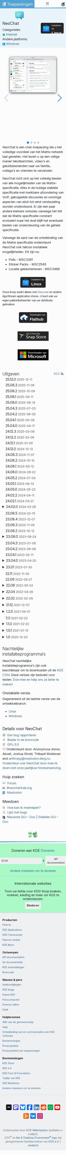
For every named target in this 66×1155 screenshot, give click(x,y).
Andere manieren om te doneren (33, 871)
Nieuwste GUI (16, 817)
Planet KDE (8, 994)
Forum (11, 783)
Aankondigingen (11, 984)
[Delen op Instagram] (40, 1114)
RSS (59, 374)
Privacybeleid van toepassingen (21, 1050)
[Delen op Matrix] (9, 1105)
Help (5, 1027)
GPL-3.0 (13, 744)
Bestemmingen (11, 1040)
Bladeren (33, 905)
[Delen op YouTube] (57, 1105)
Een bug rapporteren (21, 735)
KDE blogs (8, 989)
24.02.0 (21, 507)
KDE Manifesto (10, 1083)
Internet (9, 34)
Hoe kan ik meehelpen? (24, 807)
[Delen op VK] (33, 1114)
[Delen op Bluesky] (22, 1105)
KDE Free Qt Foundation (16, 1073)
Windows (10, 44)
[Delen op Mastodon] (16, 1105)
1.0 (17, 637)
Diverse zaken (10, 1004)
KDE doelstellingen (13, 967)
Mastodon (14, 792)
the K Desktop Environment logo (36, 1137)
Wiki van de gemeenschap (18, 1022)
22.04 (19, 592)
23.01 (19, 567)
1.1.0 (17, 624)
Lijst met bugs (17, 812)
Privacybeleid (10, 1045)
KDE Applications (12, 929)
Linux (12, 711)
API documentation (13, 957)
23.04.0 (21, 560)
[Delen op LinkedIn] (36, 1105)
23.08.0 (21, 536)
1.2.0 (18, 611)
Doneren (48, 850)
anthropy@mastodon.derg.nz (29, 758)
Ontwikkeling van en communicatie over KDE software (28, 1033)
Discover (43, 292)
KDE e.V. (7, 1068)
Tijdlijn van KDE (11, 1078)
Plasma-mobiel (11, 939)
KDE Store (8, 1063)
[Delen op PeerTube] (26, 1114)
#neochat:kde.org (19, 788)
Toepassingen (17, 5)
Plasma (6, 924)
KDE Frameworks (12, 934)
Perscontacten (11, 999)
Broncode (8, 972)
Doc (32, 817)
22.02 (19, 598)
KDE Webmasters (37, 1130)
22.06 (19, 585)
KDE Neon (8, 944)
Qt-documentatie (12, 962)
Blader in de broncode (23, 740)
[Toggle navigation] (47, 4)
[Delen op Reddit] (43, 1105)
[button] (28, 143)
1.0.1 (17, 630)
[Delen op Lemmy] (50, 1105)
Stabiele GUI (47, 817)
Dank (5, 1009)
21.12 (18, 605)
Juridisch (33, 1145)
